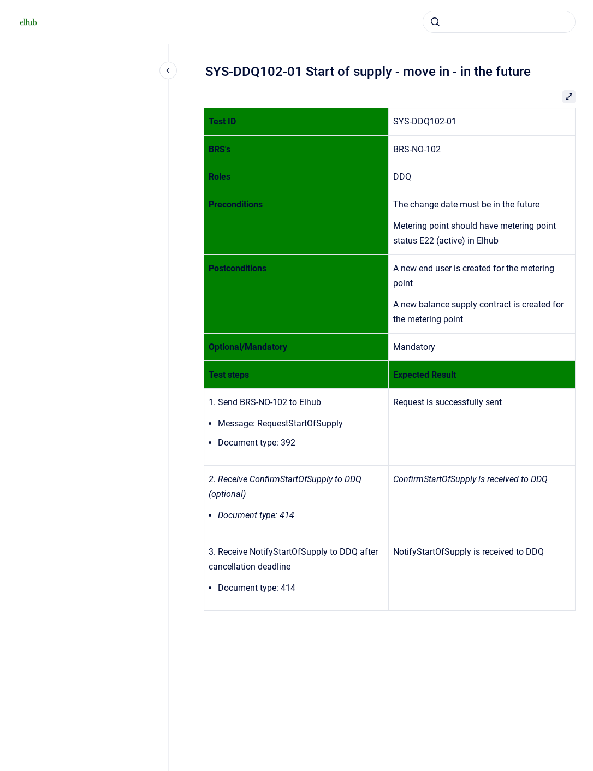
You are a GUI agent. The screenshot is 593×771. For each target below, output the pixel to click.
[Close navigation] (168, 70)
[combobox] (499, 21)
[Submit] (435, 22)
